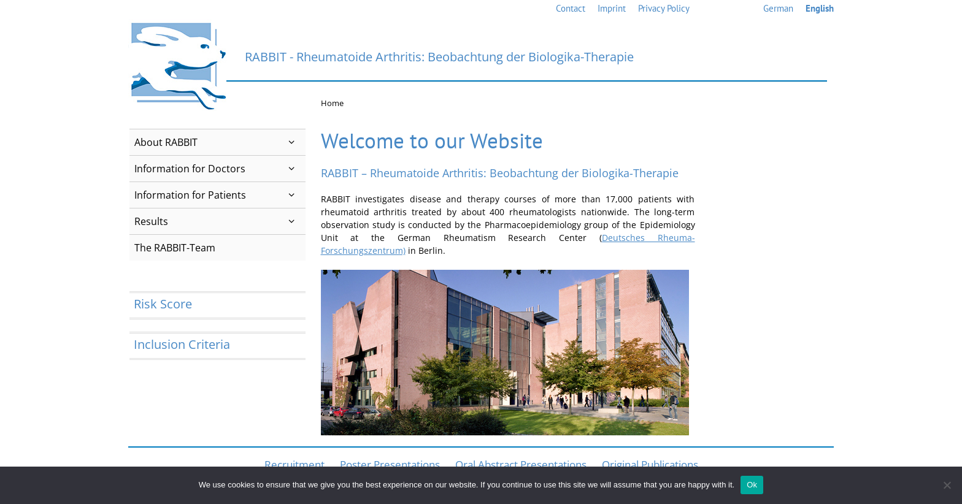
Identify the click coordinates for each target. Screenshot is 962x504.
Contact (570, 8)
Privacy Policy (664, 8)
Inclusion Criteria (182, 344)
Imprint (612, 8)
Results (220, 221)
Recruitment (294, 464)
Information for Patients (220, 195)
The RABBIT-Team (174, 247)
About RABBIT (220, 142)
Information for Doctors (220, 168)
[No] (947, 485)
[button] (292, 142)
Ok (752, 484)
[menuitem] (778, 9)
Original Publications (650, 464)
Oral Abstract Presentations (521, 464)
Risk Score (163, 304)
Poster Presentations (390, 464)
